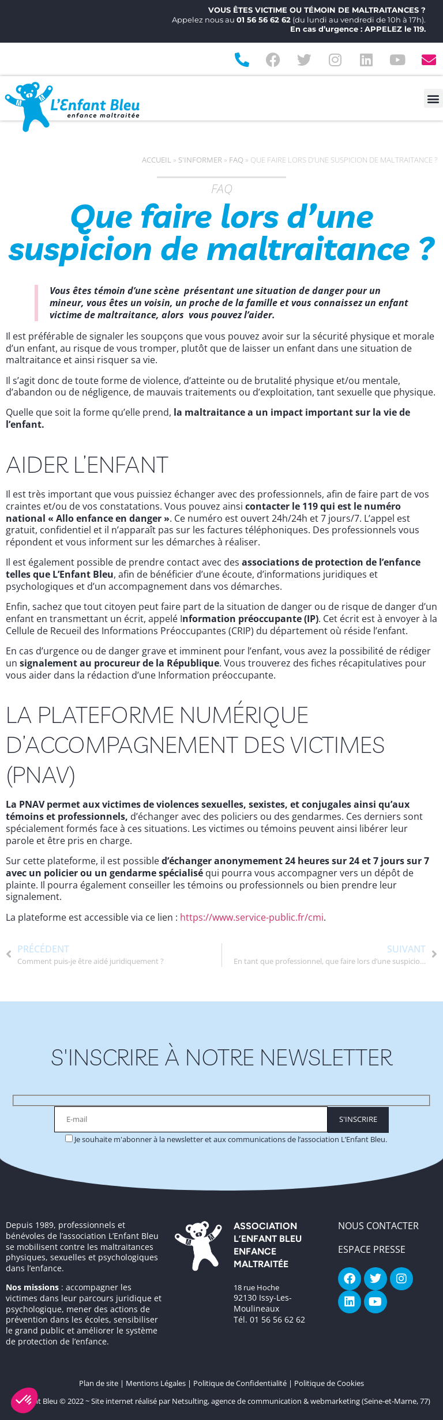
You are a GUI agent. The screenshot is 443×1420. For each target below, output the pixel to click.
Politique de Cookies (329, 1383)
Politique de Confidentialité (240, 1383)
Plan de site (98, 1383)
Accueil (156, 160)
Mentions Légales (156, 1383)
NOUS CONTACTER (378, 1225)
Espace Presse (372, 1249)
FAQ (236, 160)
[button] (433, 98)
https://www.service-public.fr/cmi (252, 917)
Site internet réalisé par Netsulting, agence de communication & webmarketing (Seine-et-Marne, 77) (260, 1401)
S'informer (200, 160)
